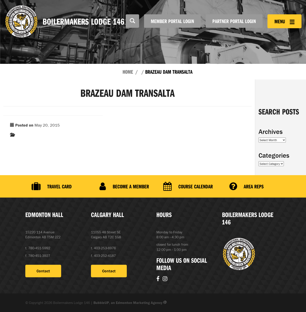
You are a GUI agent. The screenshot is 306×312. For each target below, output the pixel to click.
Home (128, 71)
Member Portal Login (172, 21)
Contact (43, 270)
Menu (284, 21)
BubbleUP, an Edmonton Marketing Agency (130, 302)
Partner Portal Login (234, 21)
